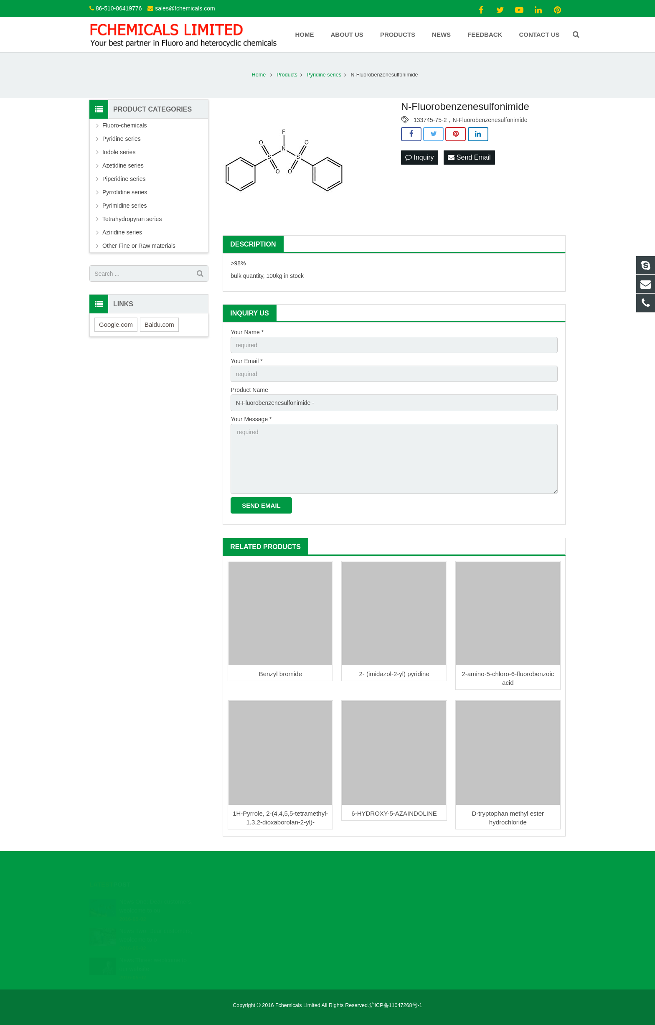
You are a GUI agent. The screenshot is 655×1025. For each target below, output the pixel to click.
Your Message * (251, 419)
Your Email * (247, 361)
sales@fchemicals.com (185, 8)
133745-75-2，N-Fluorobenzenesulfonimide (470, 120)
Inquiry (419, 157)
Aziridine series (122, 232)
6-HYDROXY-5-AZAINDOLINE (394, 813)
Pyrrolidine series (124, 192)
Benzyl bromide (280, 673)
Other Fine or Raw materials (138, 245)
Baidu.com (159, 324)
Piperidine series (124, 178)
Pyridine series (121, 138)
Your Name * (247, 332)
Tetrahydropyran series (132, 219)
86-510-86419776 (119, 8)
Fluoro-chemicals (124, 125)
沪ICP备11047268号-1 (395, 1005)
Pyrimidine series (124, 205)
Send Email (469, 157)
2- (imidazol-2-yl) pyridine (394, 673)
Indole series (118, 152)
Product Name (249, 390)
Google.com (116, 324)
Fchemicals (356, 923)
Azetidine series (123, 165)
